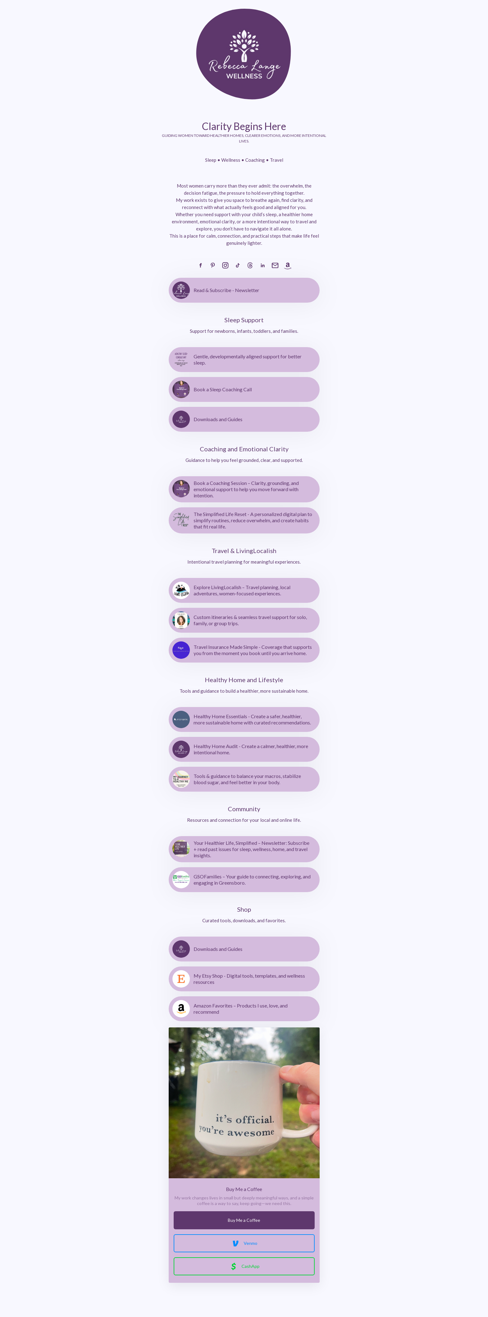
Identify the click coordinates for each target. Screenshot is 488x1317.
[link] (200, 265)
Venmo (244, 1243)
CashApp (244, 1266)
